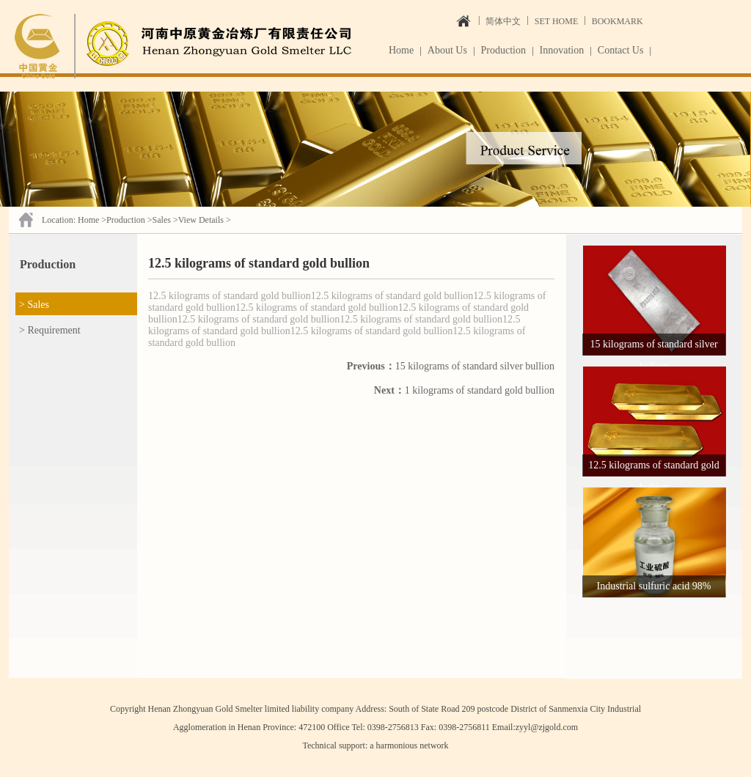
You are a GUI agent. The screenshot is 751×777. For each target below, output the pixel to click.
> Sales (34, 304)
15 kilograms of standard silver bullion (450, 366)
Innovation (562, 50)
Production (503, 50)
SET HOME (556, 21)
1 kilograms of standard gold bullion (464, 390)
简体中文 (503, 21)
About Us (447, 50)
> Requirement (50, 330)
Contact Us (621, 50)
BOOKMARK (617, 21)
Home (401, 50)
